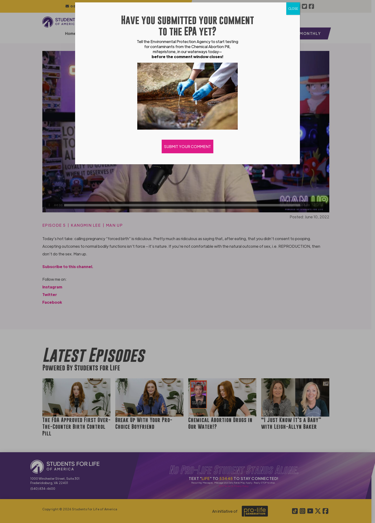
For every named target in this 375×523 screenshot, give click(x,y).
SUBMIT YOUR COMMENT (187, 146)
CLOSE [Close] (293, 9)
